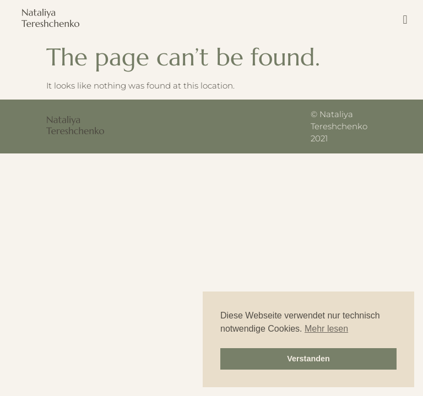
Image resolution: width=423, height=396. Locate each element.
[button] (405, 19)
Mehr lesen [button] (326, 328)
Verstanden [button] (308, 358)
